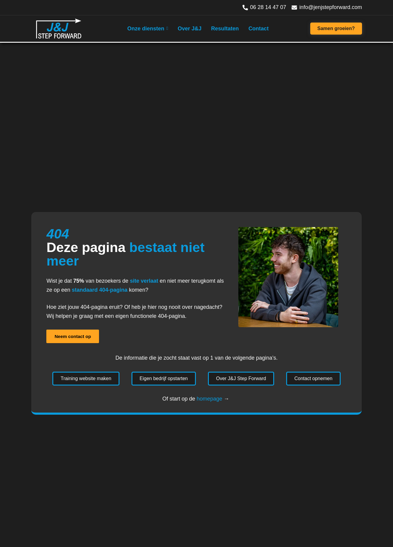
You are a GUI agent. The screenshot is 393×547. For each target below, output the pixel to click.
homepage (209, 399)
